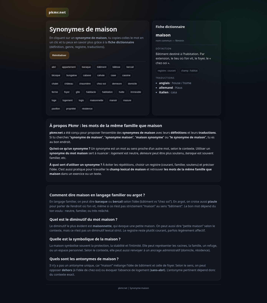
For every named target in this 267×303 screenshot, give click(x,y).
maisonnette (96, 100)
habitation (107, 92)
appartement (69, 67)
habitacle (91, 92)
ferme (55, 92)
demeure (117, 83)
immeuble (136, 92)
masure (127, 100)
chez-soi (101, 83)
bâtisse (116, 67)
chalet (55, 83)
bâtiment (101, 67)
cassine (126, 75)
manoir (113, 100)
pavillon (56, 108)
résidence (87, 108)
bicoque (56, 75)
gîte (78, 92)
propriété (71, 108)
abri (54, 67)
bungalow (72, 75)
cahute (101, 75)
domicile (132, 83)
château (69, 83)
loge (54, 100)
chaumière (85, 83)
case (113, 75)
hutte (121, 92)
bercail (130, 67)
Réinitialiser (59, 55)
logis (81, 100)
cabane (87, 75)
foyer (67, 92)
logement (67, 100)
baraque (86, 67)
